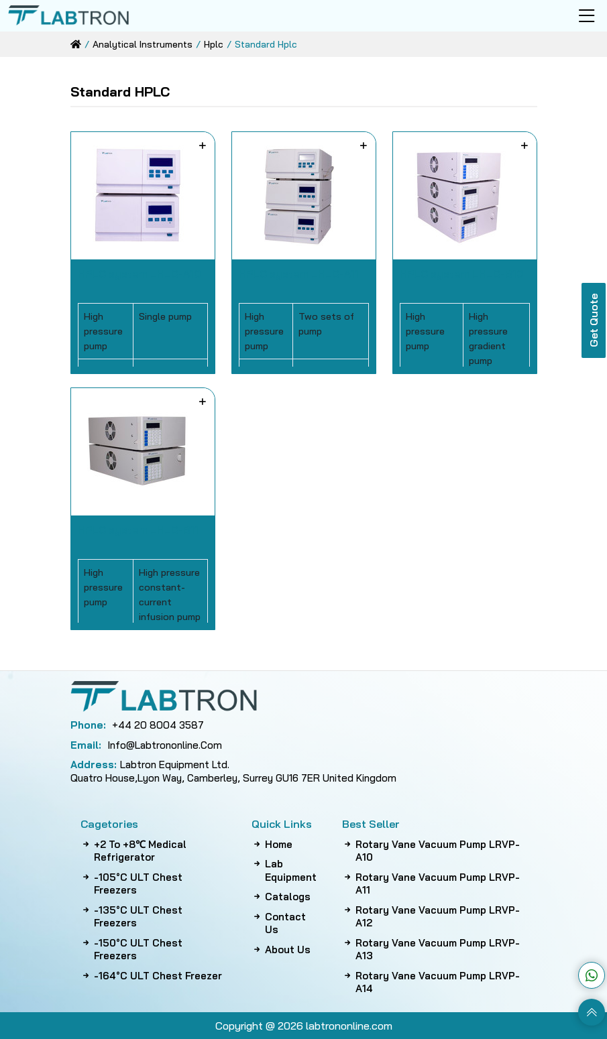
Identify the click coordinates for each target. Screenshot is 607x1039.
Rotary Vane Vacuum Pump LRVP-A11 (431, 884)
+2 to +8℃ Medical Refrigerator (133, 851)
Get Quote (593, 320)
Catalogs (281, 897)
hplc (213, 44)
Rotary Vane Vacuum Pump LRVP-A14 (431, 982)
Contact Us (279, 923)
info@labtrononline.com (146, 745)
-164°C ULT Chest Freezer (151, 976)
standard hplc (266, 44)
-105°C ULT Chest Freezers (131, 884)
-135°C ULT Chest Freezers (131, 917)
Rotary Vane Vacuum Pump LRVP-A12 (431, 917)
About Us (281, 950)
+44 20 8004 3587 (137, 725)
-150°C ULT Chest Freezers (131, 949)
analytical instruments (142, 44)
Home (272, 844)
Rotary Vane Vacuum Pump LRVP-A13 (431, 949)
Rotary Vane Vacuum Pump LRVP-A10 (431, 851)
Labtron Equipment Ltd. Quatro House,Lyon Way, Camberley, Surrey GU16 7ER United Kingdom (233, 771)
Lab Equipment (284, 870)
